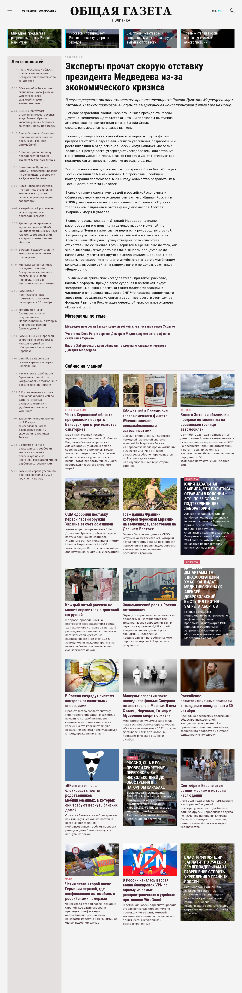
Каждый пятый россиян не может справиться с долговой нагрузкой (92, 610)
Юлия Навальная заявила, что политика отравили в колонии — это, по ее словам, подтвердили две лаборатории (207, 496)
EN (220, 11)
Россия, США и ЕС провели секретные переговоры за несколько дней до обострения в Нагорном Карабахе (146, 775)
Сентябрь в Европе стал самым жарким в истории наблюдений (203, 790)
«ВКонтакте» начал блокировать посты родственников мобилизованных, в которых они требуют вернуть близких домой (91, 797)
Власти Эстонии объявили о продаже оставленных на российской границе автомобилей (205, 422)
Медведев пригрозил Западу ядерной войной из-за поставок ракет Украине (120, 326)
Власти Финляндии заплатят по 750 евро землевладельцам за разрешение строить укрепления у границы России (206, 869)
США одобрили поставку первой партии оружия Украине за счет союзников (89, 519)
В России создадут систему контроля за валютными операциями (89, 701)
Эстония (186, 410)
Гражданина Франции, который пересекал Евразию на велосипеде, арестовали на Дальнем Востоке (149, 521)
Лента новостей (27, 61)
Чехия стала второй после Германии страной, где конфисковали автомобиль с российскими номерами (90, 891)
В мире (132, 757)
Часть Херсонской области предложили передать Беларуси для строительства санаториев (90, 422)
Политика (121, 20)
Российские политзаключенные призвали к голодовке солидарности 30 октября (207, 703)
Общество (192, 562)
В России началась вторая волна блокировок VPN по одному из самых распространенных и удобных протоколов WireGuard (149, 890)
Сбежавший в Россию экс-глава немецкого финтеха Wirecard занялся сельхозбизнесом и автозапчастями (146, 421)
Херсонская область (77, 410)
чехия (68, 879)
